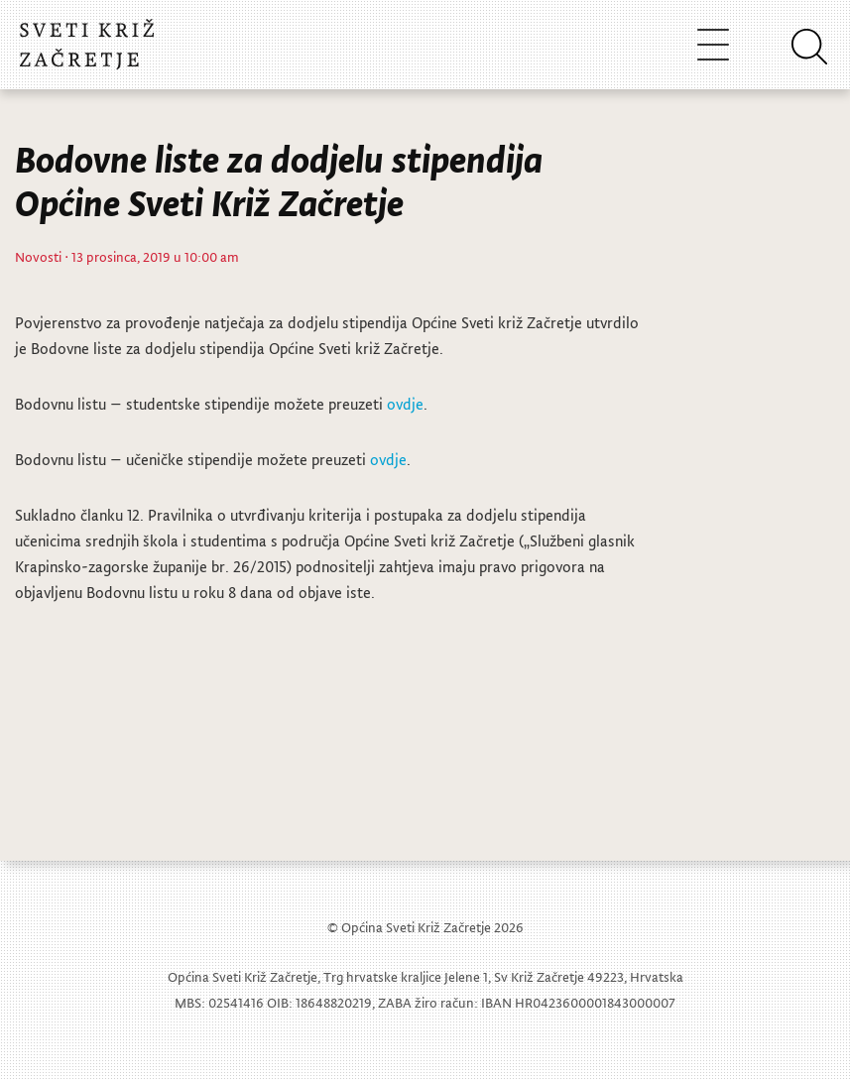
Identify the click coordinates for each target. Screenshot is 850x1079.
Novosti (38, 256)
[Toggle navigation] (713, 44)
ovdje (405, 404)
